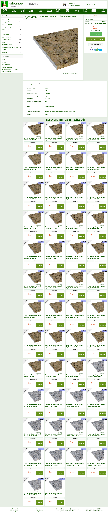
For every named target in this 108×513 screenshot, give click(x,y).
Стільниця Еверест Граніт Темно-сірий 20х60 (75, 464)
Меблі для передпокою (11, 27)
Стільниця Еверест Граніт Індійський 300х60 (53, 287)
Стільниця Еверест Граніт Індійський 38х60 (75, 316)
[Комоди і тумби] (67, 11)
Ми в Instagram (13, 511)
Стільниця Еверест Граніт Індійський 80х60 (53, 375)
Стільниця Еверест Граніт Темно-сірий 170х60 (75, 435)
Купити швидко (95, 34)
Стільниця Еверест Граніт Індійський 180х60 (32, 198)
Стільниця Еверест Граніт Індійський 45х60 (53, 346)
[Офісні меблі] (85, 11)
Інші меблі (11, 50)
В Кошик (39, 147)
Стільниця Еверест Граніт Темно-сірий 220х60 (32, 494)
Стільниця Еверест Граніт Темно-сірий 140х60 (96, 405)
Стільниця (53, 16)
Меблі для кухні (43, 16)
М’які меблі (11, 32)
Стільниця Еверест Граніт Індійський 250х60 (32, 257)
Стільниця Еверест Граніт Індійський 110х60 (53, 139)
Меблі (34, 16)
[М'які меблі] (93, 11)
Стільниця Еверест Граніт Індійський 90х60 (75, 375)
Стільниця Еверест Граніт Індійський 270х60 (75, 257)
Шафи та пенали (11, 37)
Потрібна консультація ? (95, 44)
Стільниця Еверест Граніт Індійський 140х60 (32, 168)
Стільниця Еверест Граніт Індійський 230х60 (75, 227)
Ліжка (11, 42)
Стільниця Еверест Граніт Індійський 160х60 (75, 168)
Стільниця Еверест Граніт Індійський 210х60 (32, 227)
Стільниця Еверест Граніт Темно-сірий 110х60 (32, 405)
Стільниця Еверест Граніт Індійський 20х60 (96, 198)
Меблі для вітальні (11, 22)
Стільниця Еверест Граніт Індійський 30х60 (75, 287)
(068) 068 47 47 (40, 511)
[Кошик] (71, 4)
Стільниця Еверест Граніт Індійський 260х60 (53, 257)
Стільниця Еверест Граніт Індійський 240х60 (96, 227)
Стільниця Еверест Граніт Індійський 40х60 (32, 346)
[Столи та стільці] (76, 11)
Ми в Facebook (13, 509)
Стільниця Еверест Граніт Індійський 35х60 (96, 287)
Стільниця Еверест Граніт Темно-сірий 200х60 (53, 464)
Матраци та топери (11, 45)
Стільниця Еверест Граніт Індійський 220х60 (53, 227)
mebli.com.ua (16, 3)
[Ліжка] (31, 11)
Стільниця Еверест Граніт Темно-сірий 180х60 (96, 435)
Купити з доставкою (95, 39)
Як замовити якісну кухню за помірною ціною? (10, 70)
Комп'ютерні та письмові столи (11, 47)
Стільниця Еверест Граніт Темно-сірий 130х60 (75, 405)
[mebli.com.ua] (5, 11)
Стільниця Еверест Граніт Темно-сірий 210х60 (96, 464)
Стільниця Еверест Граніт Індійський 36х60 (32, 316)
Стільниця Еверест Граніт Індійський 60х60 (96, 346)
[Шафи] (22, 11)
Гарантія (4, 59)
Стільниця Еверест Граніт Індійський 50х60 (75, 346)
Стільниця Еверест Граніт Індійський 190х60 (53, 198)
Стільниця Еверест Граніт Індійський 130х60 (96, 139)
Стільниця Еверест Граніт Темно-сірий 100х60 (96, 375)
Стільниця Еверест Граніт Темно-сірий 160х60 (53, 435)
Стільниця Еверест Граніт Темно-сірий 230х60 (53, 494)
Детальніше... (33, 142)
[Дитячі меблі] (40, 11)
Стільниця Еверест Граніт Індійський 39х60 (96, 316)
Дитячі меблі (11, 29)
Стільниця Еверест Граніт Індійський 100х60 (32, 139)
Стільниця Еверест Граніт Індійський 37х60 (53, 316)
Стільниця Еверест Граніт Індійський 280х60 (96, 257)
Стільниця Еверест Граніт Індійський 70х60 (32, 375)
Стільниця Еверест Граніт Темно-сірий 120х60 (53, 405)
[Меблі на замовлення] (102, 11)
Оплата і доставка (7, 67)
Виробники (11, 52)
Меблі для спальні (11, 24)
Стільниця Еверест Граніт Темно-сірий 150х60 (32, 435)
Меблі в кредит (6, 64)
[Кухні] (14, 11)
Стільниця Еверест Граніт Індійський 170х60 (96, 168)
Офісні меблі (11, 34)
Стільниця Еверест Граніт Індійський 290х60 (32, 287)
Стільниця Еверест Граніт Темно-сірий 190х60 (32, 464)
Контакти (4, 62)
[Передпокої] (49, 11)
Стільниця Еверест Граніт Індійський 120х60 (75, 139)
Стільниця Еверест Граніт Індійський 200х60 (75, 198)
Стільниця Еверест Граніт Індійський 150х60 (53, 168)
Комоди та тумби (11, 39)
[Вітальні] (58, 11)
